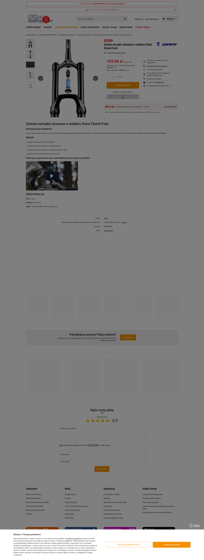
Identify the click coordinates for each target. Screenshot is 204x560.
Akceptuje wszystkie (172, 545)
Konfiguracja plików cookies (128, 545)
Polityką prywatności (74, 538)
